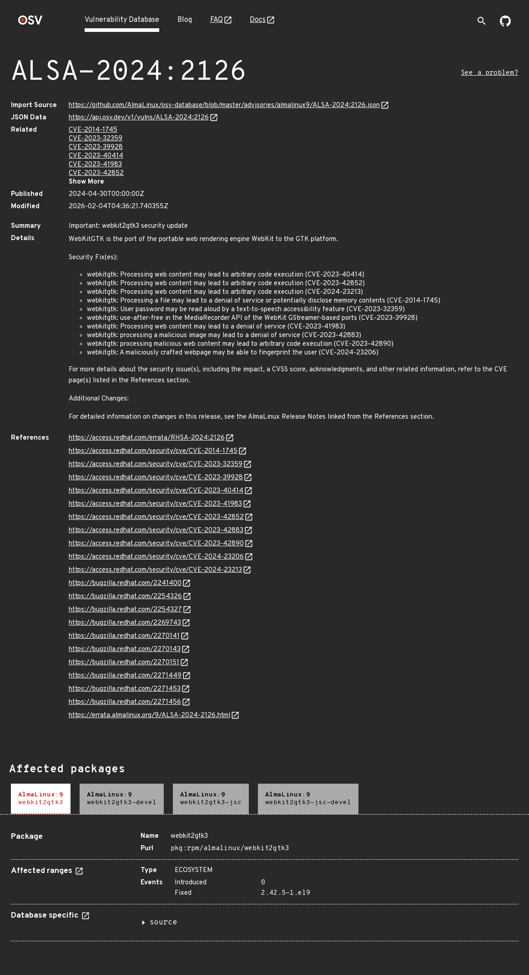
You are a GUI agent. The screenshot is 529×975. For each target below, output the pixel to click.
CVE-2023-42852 (96, 173)
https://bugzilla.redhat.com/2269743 (125, 623)
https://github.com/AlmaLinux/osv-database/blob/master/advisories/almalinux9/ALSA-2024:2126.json (224, 105)
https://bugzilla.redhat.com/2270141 (124, 636)
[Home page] (30, 23)
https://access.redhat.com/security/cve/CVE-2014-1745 (153, 451)
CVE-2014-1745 (93, 130)
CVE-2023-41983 (95, 164)
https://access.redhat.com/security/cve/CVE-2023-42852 (156, 517)
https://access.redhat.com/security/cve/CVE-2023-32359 (155, 464)
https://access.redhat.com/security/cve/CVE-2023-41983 (155, 504)
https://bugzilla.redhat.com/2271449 (125, 676)
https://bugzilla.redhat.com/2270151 (124, 662)
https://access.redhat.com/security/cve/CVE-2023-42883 (156, 530)
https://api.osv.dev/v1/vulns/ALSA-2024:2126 (139, 117)
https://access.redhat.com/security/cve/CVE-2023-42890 (156, 543)
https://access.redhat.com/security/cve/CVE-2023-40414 (156, 491)
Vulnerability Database (122, 20)
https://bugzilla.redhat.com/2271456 (125, 702)
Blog (184, 20)
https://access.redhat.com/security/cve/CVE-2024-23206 (156, 557)
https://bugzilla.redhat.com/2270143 (125, 649)
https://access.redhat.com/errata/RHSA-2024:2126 (147, 438)
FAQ (216, 20)
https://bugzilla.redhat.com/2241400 (125, 583)
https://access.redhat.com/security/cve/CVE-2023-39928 (156, 477)
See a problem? (489, 73)
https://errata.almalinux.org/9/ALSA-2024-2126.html (149, 715)
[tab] (41, 799)
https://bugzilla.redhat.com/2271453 (125, 689)
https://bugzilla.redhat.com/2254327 (125, 610)
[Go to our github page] (505, 24)
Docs (258, 20)
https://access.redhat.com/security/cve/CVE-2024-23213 (155, 570)
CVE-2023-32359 (95, 138)
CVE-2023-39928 (96, 147)
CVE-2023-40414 (96, 156)
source (163, 922)
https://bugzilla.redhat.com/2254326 (125, 596)
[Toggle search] (482, 21)
